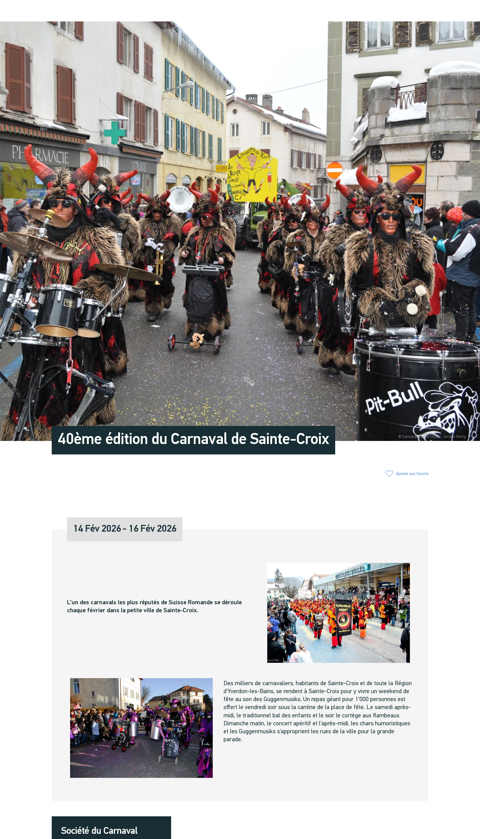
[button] (378, 11)
